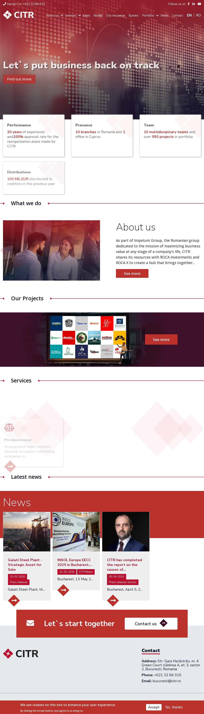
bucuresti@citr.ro (167, 681)
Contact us (146, 628)
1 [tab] (178, 66)
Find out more (19, 79)
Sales (86, 16)
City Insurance (115, 16)
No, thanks (174, 708)
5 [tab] (178, 94)
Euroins (133, 16)
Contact (177, 16)
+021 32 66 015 (24, 4)
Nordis (98, 16)
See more (136, 273)
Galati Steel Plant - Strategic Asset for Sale (25, 565)
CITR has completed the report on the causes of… (124, 565)
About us (52, 16)
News (165, 16)
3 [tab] (178, 80)
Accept (154, 707)
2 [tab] (178, 73)
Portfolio (148, 16)
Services (70, 16)
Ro (198, 15)
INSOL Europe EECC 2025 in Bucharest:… (74, 562)
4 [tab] (178, 87)
